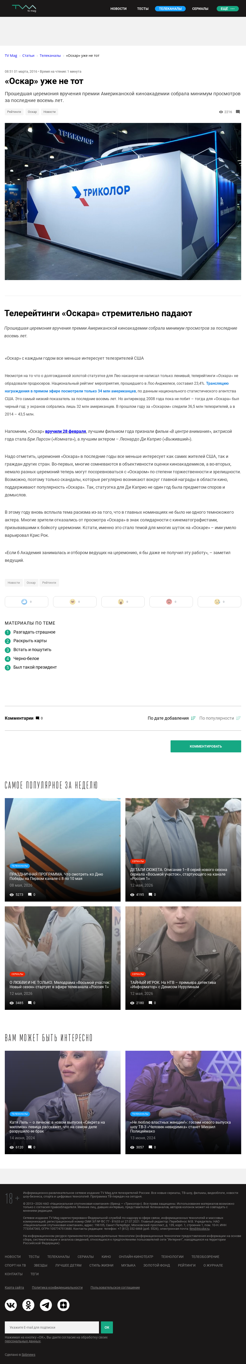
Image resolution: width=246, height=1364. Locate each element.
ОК (107, 1327)
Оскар (32, 112)
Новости (49, 112)
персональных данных (23, 1341)
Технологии (172, 1257)
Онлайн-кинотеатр (136, 1257)
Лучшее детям (68, 1265)
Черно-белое (26, 658)
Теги (35, 1274)
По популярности (216, 718)
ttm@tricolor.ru (199, 1228)
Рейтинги (14, 112)
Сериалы (86, 1257)
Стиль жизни (101, 1265)
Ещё (224, 9)
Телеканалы (58, 1257)
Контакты (14, 1274)
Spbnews (28, 1355)
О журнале (213, 1265)
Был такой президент (35, 667)
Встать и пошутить (32, 649)
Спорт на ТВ (15, 1265)
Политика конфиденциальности (57, 1287)
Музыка (128, 1265)
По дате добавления (168, 718)
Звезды (40, 1265)
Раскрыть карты (30, 640)
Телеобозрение (205, 1257)
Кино (106, 1257)
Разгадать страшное (34, 631)
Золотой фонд (156, 1265)
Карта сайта (14, 1287)
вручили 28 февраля (65, 431)
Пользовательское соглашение (115, 1287)
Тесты (34, 1257)
